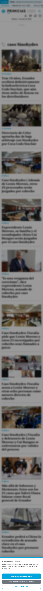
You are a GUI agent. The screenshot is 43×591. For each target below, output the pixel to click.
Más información (21, 587)
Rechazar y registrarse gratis (21, 582)
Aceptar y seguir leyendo (21, 576)
